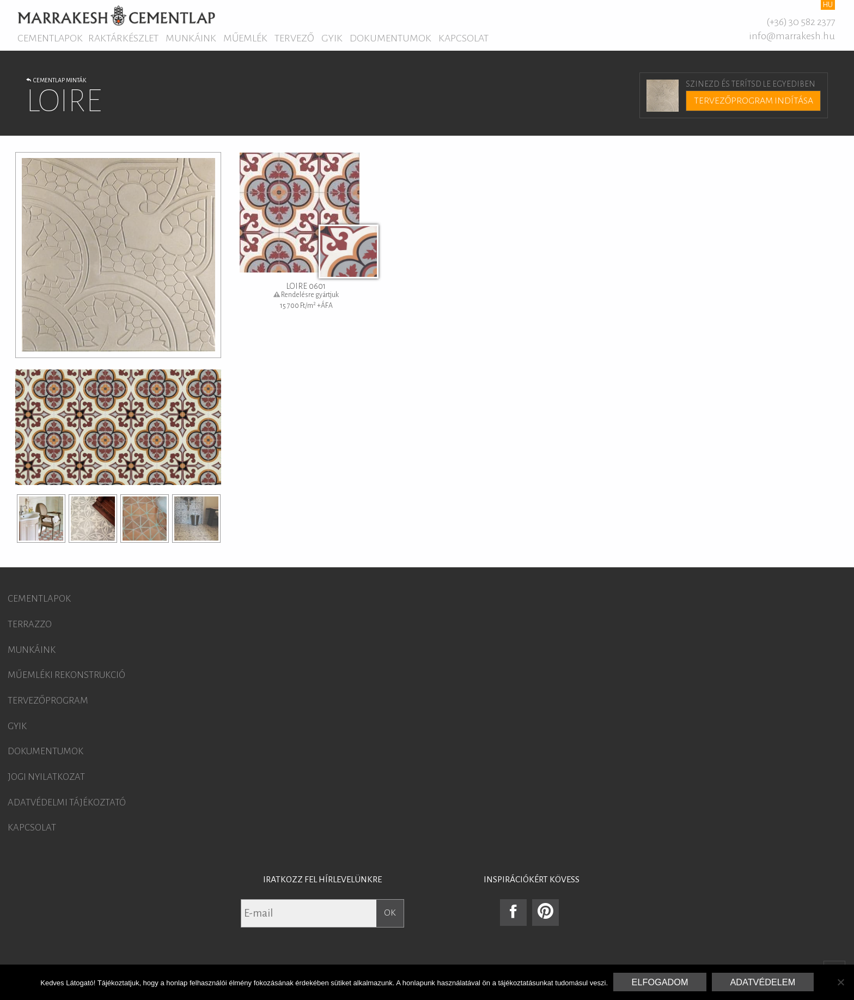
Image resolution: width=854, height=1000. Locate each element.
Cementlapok (50, 38)
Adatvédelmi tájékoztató (67, 803)
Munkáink (191, 38)
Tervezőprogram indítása (753, 101)
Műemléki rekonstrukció (66, 675)
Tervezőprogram (48, 701)
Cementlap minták (56, 80)
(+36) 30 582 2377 (800, 21)
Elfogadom (660, 982)
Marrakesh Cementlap (116, 15)
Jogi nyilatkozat (46, 777)
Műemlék (245, 38)
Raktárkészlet (123, 38)
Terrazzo (30, 624)
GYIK (332, 38)
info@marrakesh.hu (792, 36)
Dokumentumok (390, 38)
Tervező (294, 38)
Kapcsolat (463, 38)
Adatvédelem (762, 982)
